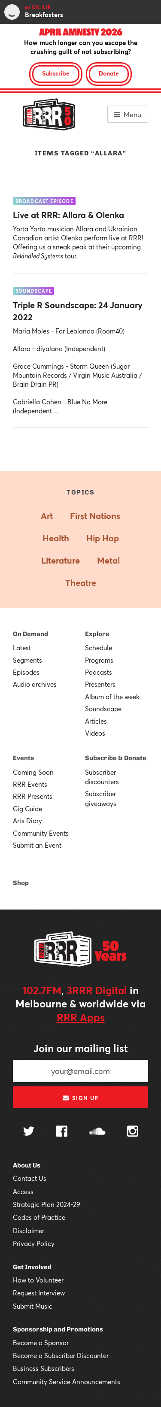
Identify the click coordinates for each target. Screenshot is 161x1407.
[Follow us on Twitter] (29, 1132)
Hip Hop (102, 538)
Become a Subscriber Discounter (61, 1355)
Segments (27, 660)
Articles (96, 721)
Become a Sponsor (41, 1342)
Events (23, 758)
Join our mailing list (80, 1048)
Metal (108, 560)
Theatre (80, 582)
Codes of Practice (39, 1217)
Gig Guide (27, 808)
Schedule (98, 647)
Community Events (41, 833)
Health (56, 538)
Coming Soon (33, 772)
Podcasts (98, 672)
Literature (60, 560)
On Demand (30, 634)
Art (47, 516)
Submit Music (32, 1306)
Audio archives (35, 684)
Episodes (26, 672)
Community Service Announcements (66, 1381)
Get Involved (32, 1267)
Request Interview (39, 1293)
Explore (97, 634)
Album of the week (112, 696)
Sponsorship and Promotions (58, 1329)
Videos (95, 733)
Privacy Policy (34, 1243)
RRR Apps (81, 1017)
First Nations (95, 516)
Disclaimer (28, 1230)
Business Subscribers (43, 1368)
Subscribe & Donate (115, 758)
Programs (99, 660)
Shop (21, 883)
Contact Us (29, 1178)
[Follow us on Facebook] (61, 1132)
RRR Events (30, 784)
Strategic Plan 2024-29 (46, 1204)
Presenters (100, 684)
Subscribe (56, 73)
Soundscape (103, 708)
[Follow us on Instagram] (132, 1132)
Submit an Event (37, 845)
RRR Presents (32, 796)
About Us (26, 1165)
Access (23, 1191)
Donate (109, 73)
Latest (22, 647)
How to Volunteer (38, 1280)
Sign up (80, 1098)
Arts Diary (27, 820)
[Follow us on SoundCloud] (97, 1132)
